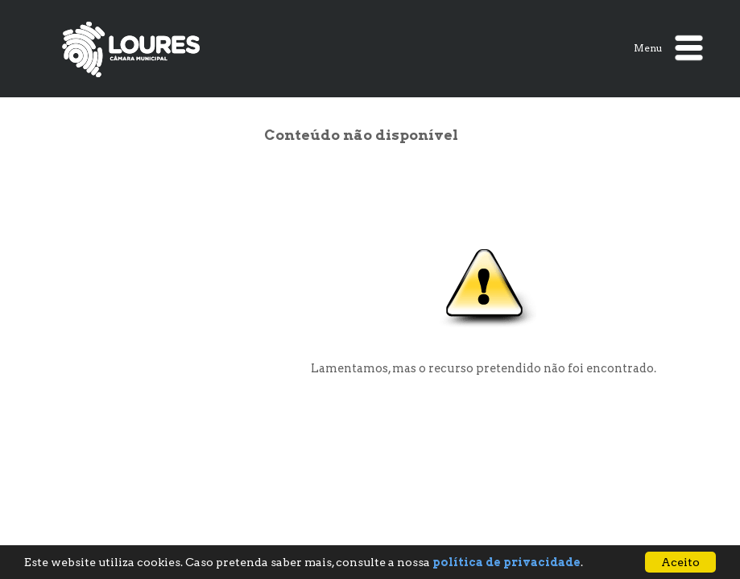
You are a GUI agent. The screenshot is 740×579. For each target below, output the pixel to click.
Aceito (680, 562)
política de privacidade (506, 562)
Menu (668, 48)
